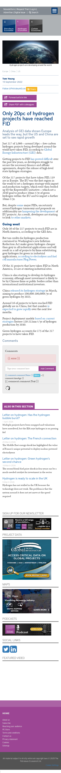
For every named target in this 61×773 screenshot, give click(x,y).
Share (31, 89)
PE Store (6, 729)
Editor (36, 375)
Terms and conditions (11, 732)
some (20, 205)
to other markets (21, 218)
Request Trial (23, 9)
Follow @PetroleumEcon (14, 88)
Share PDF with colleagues (19, 104)
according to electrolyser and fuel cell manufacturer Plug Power (29, 258)
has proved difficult (42, 159)
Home (5, 713)
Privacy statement (10, 739)
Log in (33, 9)
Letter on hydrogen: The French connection (29, 438)
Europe (5, 71)
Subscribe (6, 723)
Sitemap (5, 745)
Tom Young (8, 78)
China (13, 71)
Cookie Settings (52, 765)
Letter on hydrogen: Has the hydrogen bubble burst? (26, 416)
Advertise (8, 12)
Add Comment (47, 368)
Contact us (6, 736)
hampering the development (38, 211)
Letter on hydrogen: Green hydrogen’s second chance (26, 460)
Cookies (5, 742)
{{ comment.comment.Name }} (19, 375)
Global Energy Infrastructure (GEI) (27, 151)
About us (6, 719)
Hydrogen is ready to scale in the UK (24, 478)
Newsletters (9, 9)
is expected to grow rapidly (25, 307)
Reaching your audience (12, 726)
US (19, 71)
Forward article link (15, 97)
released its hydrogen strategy (28, 291)
